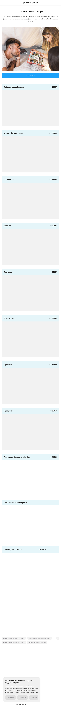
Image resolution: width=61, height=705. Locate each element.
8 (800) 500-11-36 (58, 2)
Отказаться (22, 697)
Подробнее (10, 697)
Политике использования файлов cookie (26, 692)
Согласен (34, 697)
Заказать (30, 75)
